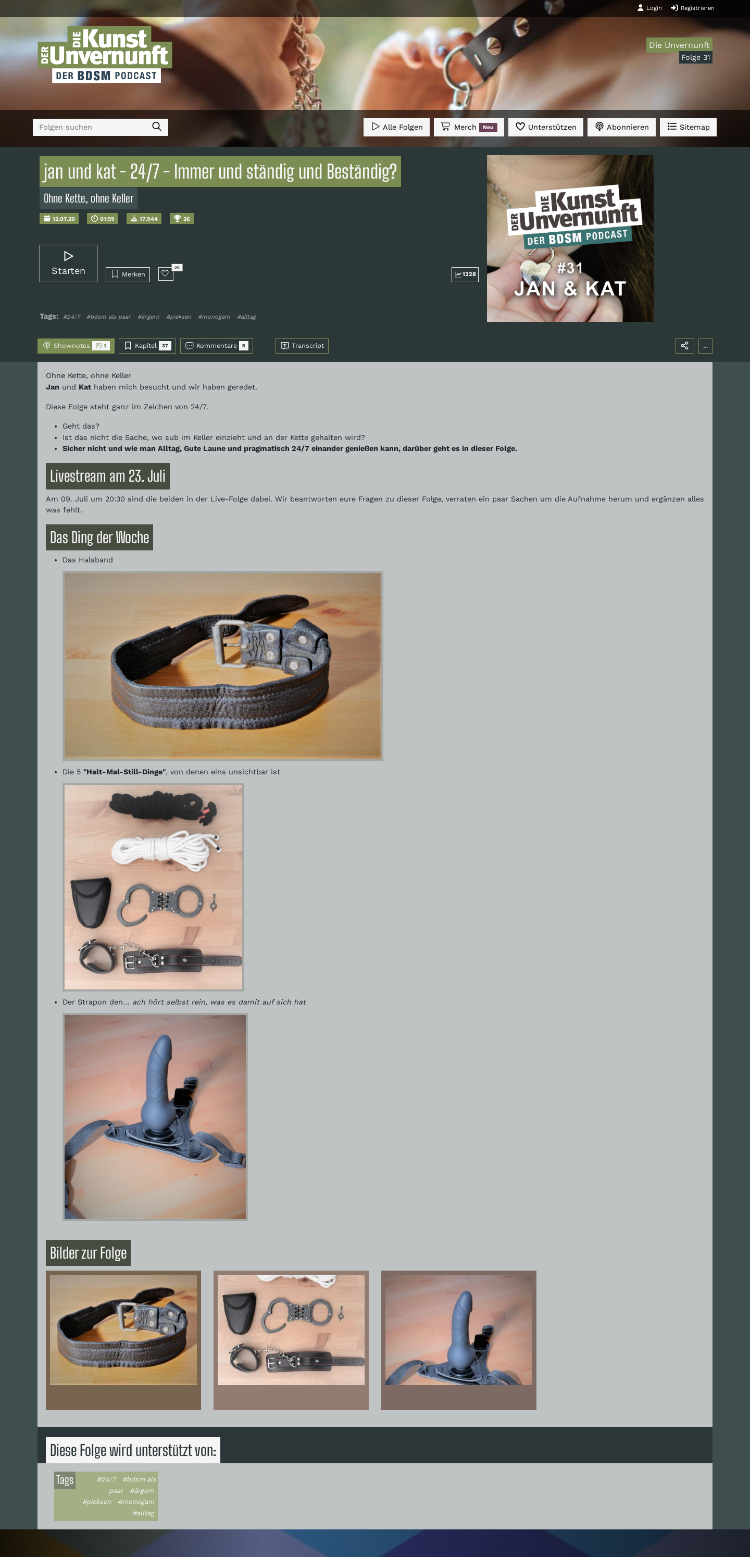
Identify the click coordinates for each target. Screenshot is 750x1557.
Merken (127, 274)
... (705, 345)
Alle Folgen (396, 126)
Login (649, 7)
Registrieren (692, 7)
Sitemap (688, 126)
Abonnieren (621, 126)
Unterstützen (546, 126)
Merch (469, 127)
